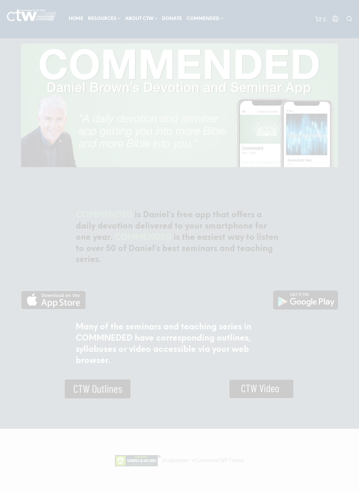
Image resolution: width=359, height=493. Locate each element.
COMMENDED (203, 19)
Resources (102, 19)
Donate (172, 19)
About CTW (139, 19)
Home (76, 19)
